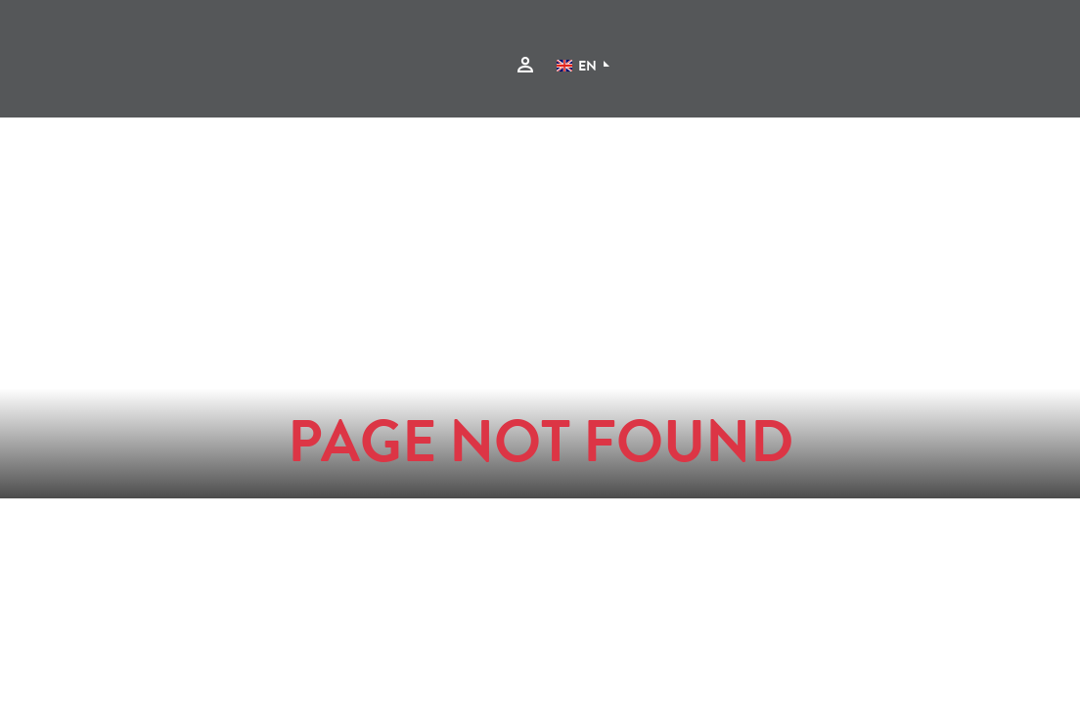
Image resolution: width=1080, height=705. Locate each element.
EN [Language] (577, 67)
